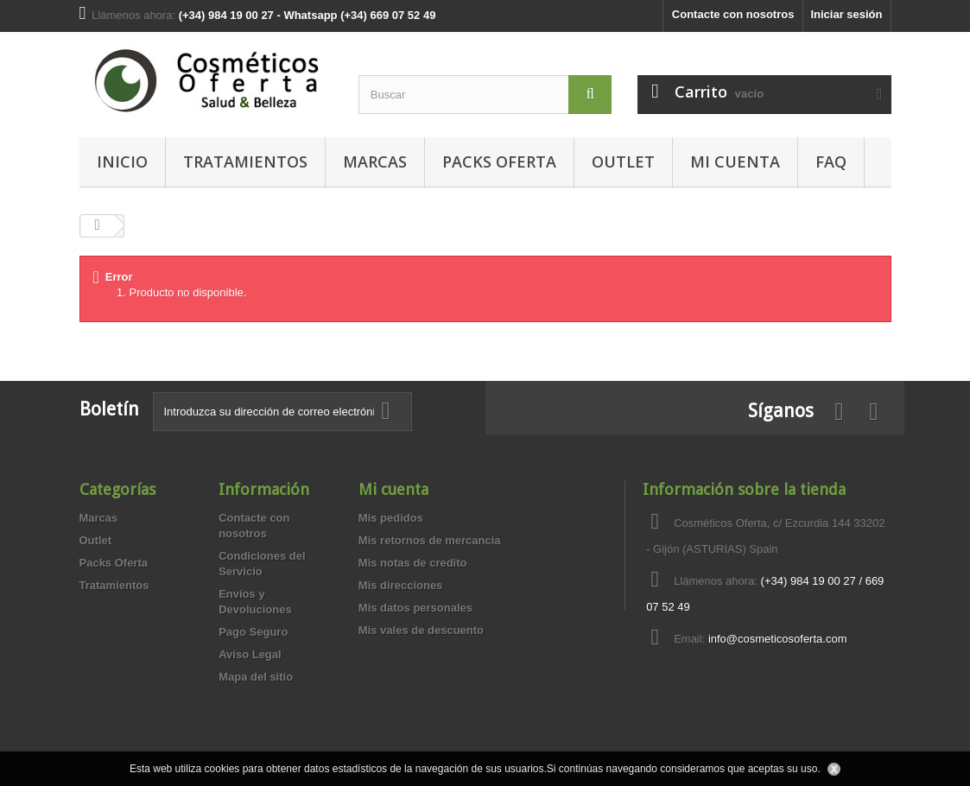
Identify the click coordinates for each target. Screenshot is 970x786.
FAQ (830, 161)
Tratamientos (245, 161)
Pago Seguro (253, 631)
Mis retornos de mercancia (429, 540)
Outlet (623, 161)
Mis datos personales (415, 607)
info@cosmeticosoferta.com (777, 638)
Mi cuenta (393, 489)
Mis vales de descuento (421, 630)
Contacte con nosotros (733, 14)
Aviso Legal (250, 654)
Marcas (375, 161)
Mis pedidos (390, 517)
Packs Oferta (499, 161)
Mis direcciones (400, 585)
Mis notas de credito (412, 562)
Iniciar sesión (846, 14)
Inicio (122, 161)
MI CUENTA (735, 161)
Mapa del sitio (256, 676)
